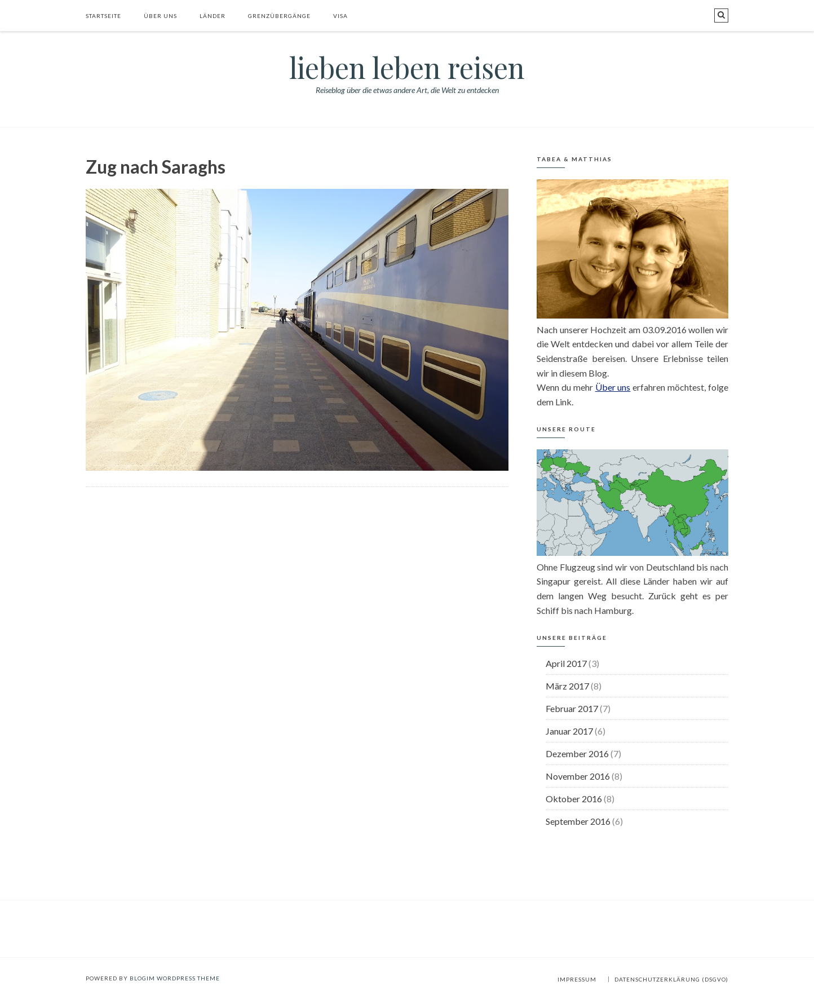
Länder (212, 16)
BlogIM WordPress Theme (175, 978)
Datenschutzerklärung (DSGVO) (671, 979)
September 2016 (578, 821)
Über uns (160, 16)
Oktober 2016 (574, 798)
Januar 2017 (569, 731)
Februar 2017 (572, 708)
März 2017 (567, 685)
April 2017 (566, 663)
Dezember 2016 (577, 753)
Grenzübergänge (279, 16)
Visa (340, 16)
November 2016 (578, 776)
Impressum (577, 979)
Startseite (103, 16)
